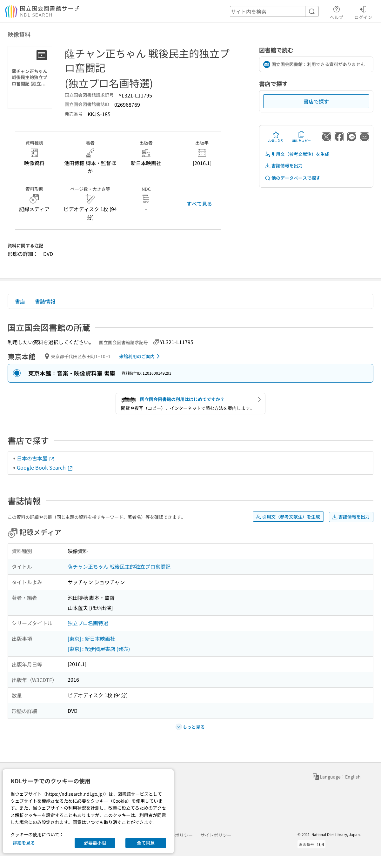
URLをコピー (301, 137)
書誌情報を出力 (283, 165)
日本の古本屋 (36, 458)
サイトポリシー (215, 835)
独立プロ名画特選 (88, 623)
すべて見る (199, 203)
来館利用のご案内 (140, 356)
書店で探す (316, 101)
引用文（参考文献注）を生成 (296, 154)
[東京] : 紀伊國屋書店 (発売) (99, 648)
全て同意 (146, 842)
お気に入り (276, 137)
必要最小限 (95, 842)
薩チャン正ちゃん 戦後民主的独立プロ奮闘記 (119, 566)
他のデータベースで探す (292, 178)
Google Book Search (45, 467)
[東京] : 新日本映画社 (91, 638)
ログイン (363, 11)
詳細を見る (24, 842)
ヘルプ (336, 11)
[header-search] (274, 11)
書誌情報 (45, 301)
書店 (20, 301)
